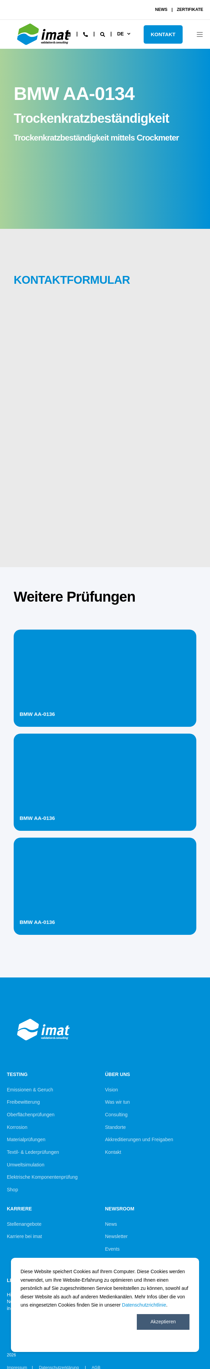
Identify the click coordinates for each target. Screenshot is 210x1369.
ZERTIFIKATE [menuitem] (190, 9)
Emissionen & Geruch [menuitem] (30, 1089)
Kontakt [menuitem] (113, 1152)
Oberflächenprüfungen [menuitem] (30, 1114)
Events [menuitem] (112, 1249)
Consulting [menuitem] (116, 1114)
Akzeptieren (163, 1321)
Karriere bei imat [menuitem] (24, 1236)
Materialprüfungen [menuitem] (26, 1139)
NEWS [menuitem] (161, 9)
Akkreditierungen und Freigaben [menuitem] (139, 1139)
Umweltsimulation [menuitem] (25, 1164)
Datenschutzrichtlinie (144, 1305)
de (120, 33)
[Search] (103, 33)
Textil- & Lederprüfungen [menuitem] (33, 1152)
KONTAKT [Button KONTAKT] (163, 34)
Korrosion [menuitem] (17, 1127)
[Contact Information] (85, 34)
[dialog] (105, 1305)
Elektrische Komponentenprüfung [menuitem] (42, 1177)
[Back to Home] (44, 46)
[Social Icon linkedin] (68, 34)
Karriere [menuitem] (19, 1208)
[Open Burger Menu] (200, 34)
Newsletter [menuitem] (116, 1236)
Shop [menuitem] (12, 1189)
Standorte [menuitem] (115, 1127)
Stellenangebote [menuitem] (24, 1224)
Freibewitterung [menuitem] (23, 1102)
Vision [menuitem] (111, 1089)
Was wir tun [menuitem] (117, 1102)
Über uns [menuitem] (117, 1074)
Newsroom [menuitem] (119, 1208)
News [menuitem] (111, 1224)
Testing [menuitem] (17, 1074)
